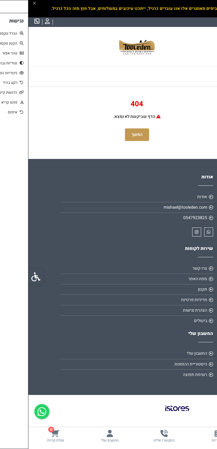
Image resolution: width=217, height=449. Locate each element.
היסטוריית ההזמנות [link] (162, 364)
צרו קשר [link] (171, 268)
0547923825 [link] (167, 218)
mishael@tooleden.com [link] (157, 207)
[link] (190, 436)
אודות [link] (174, 197)
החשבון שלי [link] (168, 353)
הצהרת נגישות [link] (167, 310)
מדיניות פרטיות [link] (166, 300)
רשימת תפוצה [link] (167, 374)
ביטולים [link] (172, 321)
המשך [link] (108, 134)
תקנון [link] (174, 289)
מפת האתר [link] (169, 279)
